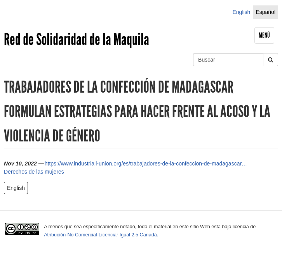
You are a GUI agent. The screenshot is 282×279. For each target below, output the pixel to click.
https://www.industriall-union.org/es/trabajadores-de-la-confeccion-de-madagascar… (146, 163)
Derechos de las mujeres (34, 172)
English (241, 12)
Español (265, 12)
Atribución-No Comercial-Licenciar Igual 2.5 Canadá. (101, 235)
